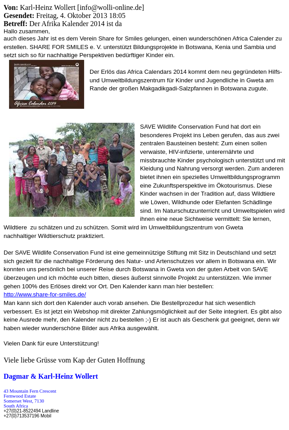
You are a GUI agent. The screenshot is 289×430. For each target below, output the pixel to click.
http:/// (45, 294)
